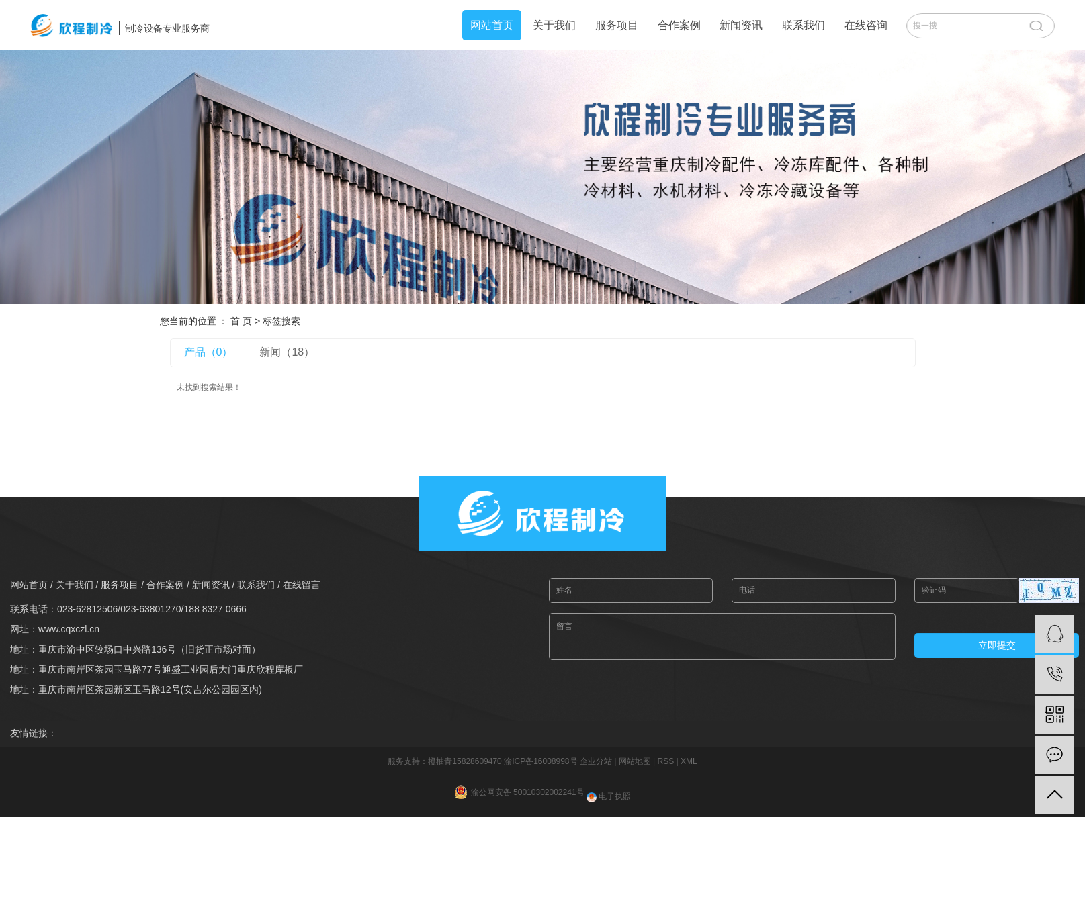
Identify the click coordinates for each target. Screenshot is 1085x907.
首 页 (241, 321)
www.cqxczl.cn (68, 629)
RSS (665, 761)
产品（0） (208, 352)
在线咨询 (865, 25)
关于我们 (554, 25)
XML (689, 761)
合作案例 (679, 25)
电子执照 (609, 796)
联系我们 (803, 25)
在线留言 (301, 584)
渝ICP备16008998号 (540, 761)
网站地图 (635, 761)
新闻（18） (286, 352)
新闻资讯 (741, 25)
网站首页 (491, 25)
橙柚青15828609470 (464, 761)
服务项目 (616, 25)
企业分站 (596, 761)
